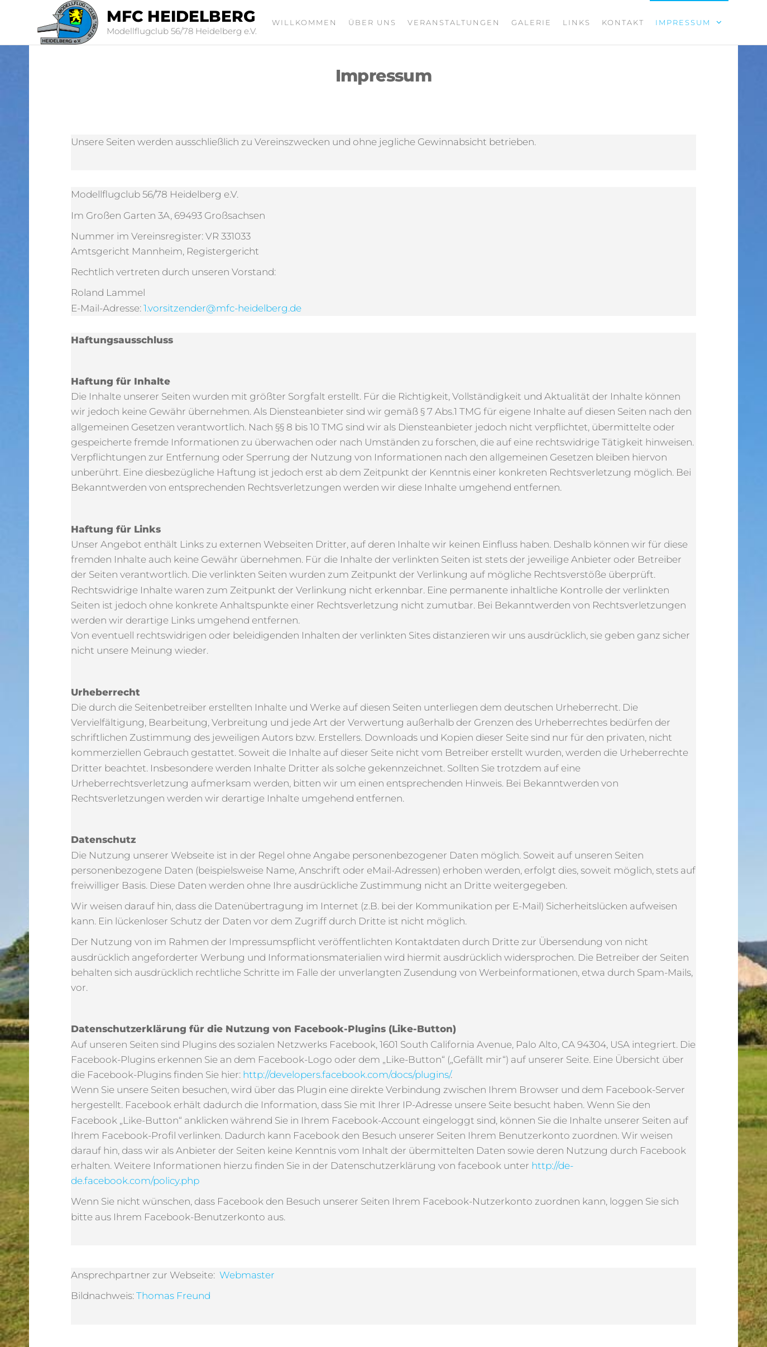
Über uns (372, 22)
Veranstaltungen (454, 22)
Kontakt (623, 22)
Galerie (531, 22)
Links (577, 22)
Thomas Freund (173, 1295)
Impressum (683, 22)
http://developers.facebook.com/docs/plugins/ (346, 1074)
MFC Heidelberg (181, 16)
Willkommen (304, 22)
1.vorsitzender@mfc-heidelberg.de (222, 308)
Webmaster (247, 1275)
